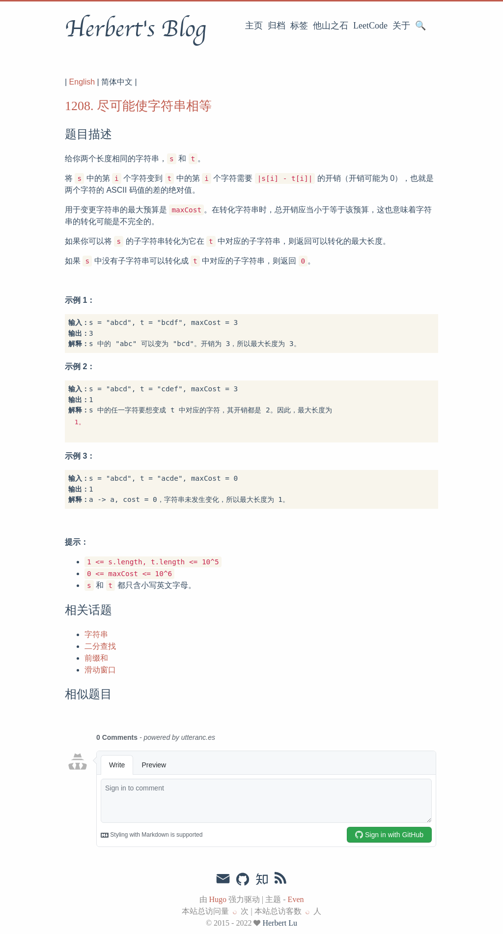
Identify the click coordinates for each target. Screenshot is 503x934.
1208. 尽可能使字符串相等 (138, 106)
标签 (299, 25)
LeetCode (370, 25)
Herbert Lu (279, 923)
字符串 (96, 634)
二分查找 (100, 646)
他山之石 (330, 25)
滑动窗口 (100, 670)
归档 (276, 25)
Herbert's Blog (135, 29)
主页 (254, 25)
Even (296, 899)
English (82, 82)
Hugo (218, 899)
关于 (401, 25)
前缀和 (96, 658)
